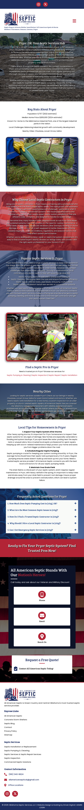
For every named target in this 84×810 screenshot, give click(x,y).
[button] (42, 503)
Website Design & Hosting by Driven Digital (56, 805)
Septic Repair (54, 375)
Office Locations (15, 785)
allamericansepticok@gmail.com (24, 779)
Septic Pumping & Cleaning (18, 375)
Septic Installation (69, 375)
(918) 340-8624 (16, 774)
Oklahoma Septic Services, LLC (22, 805)
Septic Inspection (39, 375)
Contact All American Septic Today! (36, 668)
